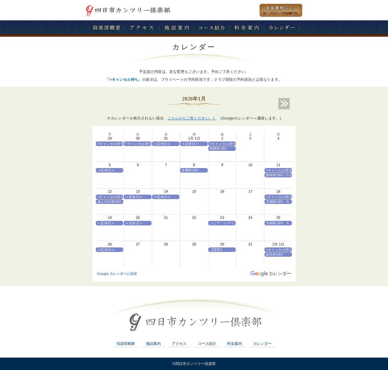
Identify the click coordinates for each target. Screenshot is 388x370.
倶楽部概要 (125, 343)
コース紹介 (207, 343)
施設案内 (153, 343)
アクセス (179, 343)
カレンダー (262, 343)
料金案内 (234, 343)
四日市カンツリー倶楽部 (128, 10)
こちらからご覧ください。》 (192, 118)
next (284, 103)
